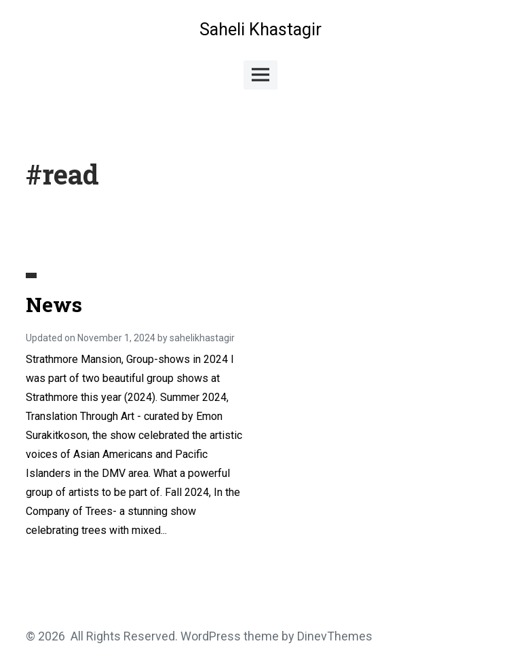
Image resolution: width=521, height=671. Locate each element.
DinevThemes (333, 636)
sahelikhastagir (202, 337)
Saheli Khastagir (260, 29)
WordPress (210, 636)
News (54, 304)
